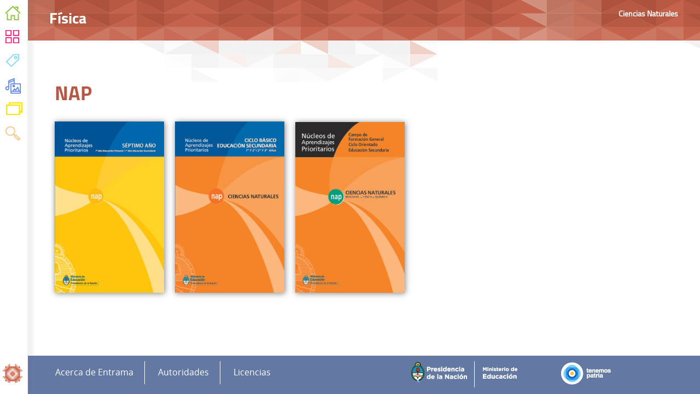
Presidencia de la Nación (442, 374)
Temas (12, 63)
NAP (557, 133)
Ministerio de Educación (504, 374)
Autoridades (183, 372)
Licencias (252, 372)
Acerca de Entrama (94, 372)
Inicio (12, 15)
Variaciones (13, 111)
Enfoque (564, 109)
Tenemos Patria (590, 374)
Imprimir (681, 60)
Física (559, 85)
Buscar (12, 135)
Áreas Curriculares (12, 39)
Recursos (13, 87)
